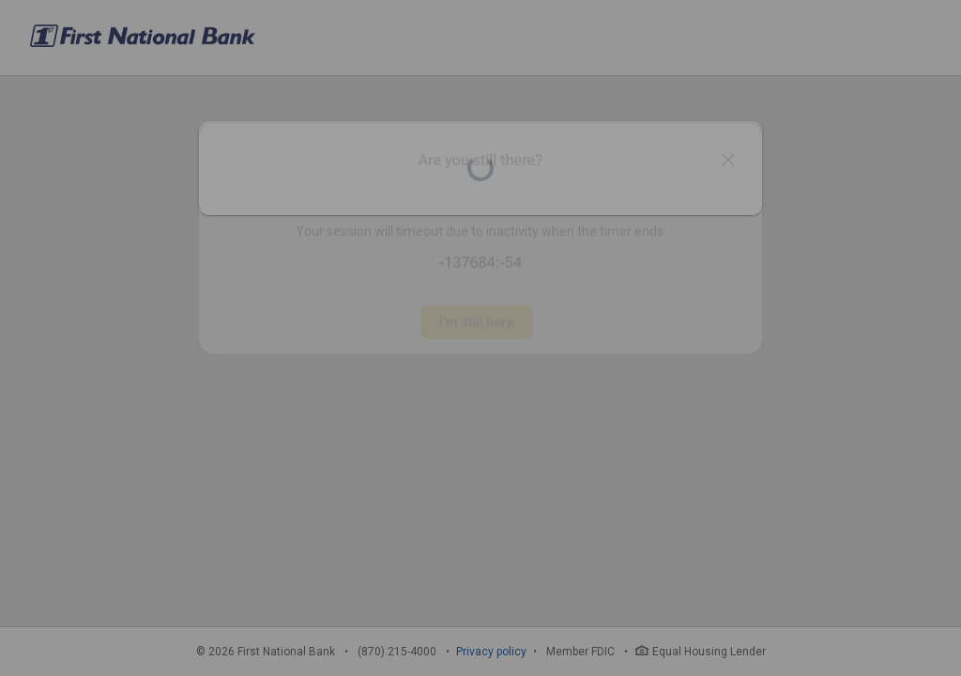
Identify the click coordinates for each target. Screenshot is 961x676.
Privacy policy (491, 651)
